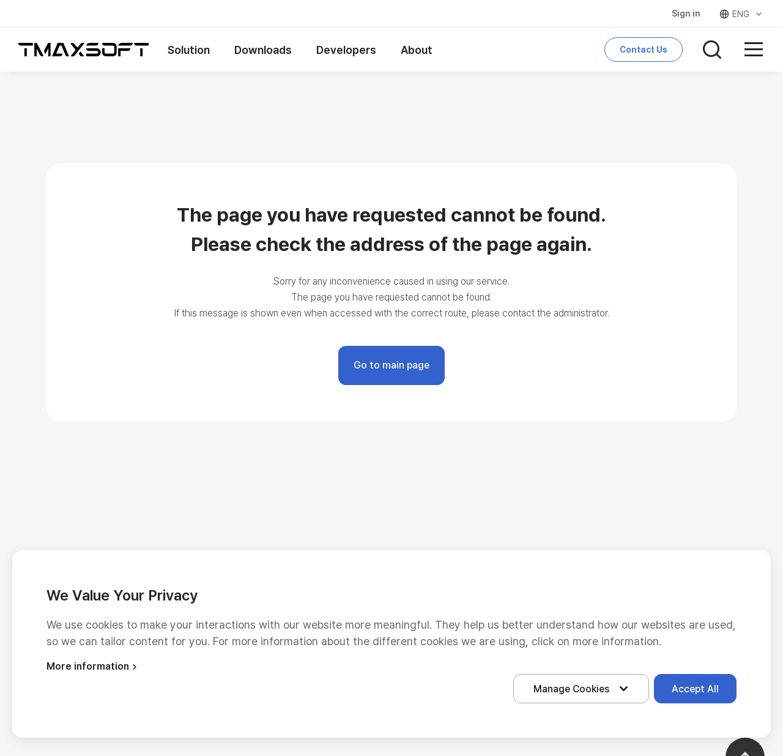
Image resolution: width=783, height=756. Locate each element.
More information (93, 666)
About (416, 49)
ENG (742, 14)
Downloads (263, 49)
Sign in (686, 13)
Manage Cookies (583, 688)
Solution (189, 49)
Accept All (695, 689)
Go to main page (391, 365)
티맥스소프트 (83, 49)
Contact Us (643, 49)
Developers (346, 49)
